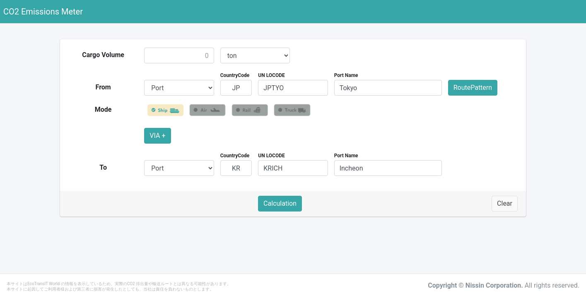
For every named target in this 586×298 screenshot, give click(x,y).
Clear (504, 203)
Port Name (346, 75)
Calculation (280, 203)
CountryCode (235, 75)
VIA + (157, 135)
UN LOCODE (271, 75)
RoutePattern (472, 87)
